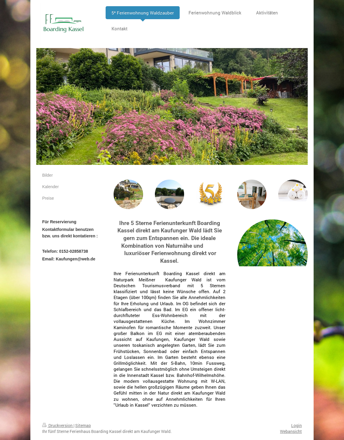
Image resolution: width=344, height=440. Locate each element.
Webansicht (291, 431)
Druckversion (57, 425)
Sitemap (83, 425)
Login (296, 425)
